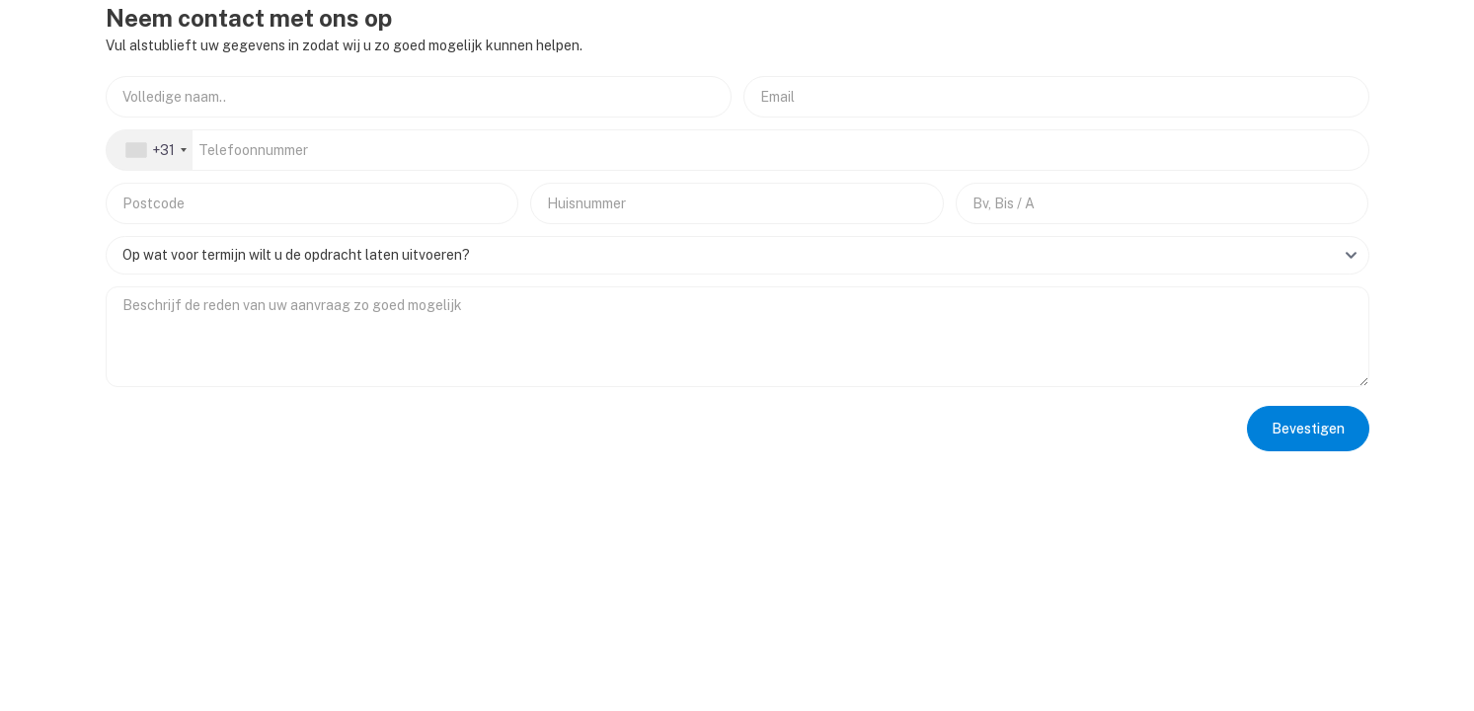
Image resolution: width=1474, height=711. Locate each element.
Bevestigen (1308, 428)
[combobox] (150, 150)
